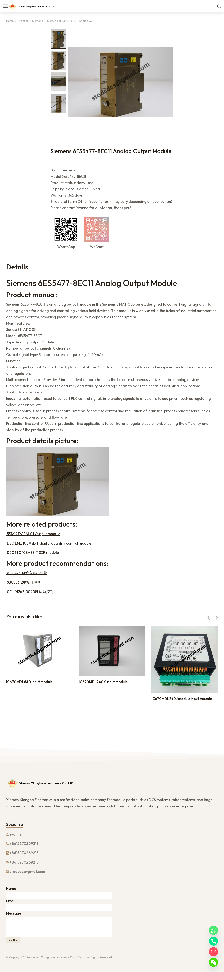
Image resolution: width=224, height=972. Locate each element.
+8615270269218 (24, 843)
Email (10, 901)
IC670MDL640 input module (29, 682)
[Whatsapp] (213, 930)
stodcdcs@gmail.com (27, 871)
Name (11, 888)
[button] (209, 618)
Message (13, 913)
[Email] (213, 951)
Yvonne (15, 834)
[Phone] (213, 941)
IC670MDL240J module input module (181, 698)
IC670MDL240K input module (103, 682)
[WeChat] (213, 962)
